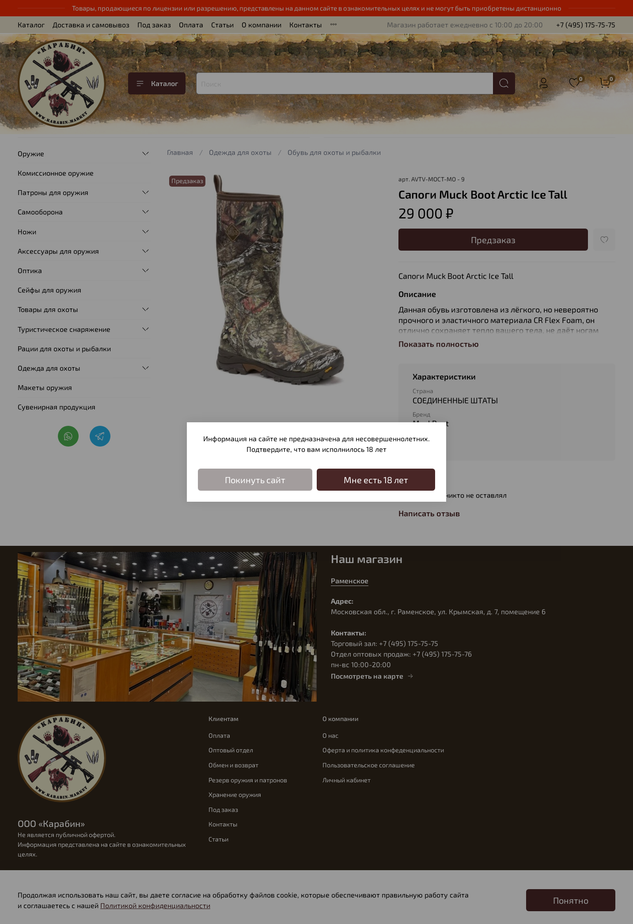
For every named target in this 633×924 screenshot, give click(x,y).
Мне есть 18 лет (376, 479)
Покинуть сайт (255, 479)
